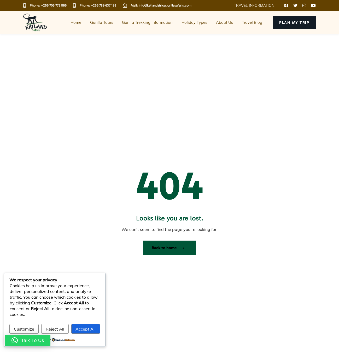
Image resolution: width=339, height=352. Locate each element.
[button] (256, 5)
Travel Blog (252, 22)
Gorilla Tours (101, 22)
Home (76, 22)
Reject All (55, 329)
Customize (24, 329)
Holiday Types (194, 22)
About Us (224, 22)
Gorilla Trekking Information (147, 22)
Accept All (85, 329)
